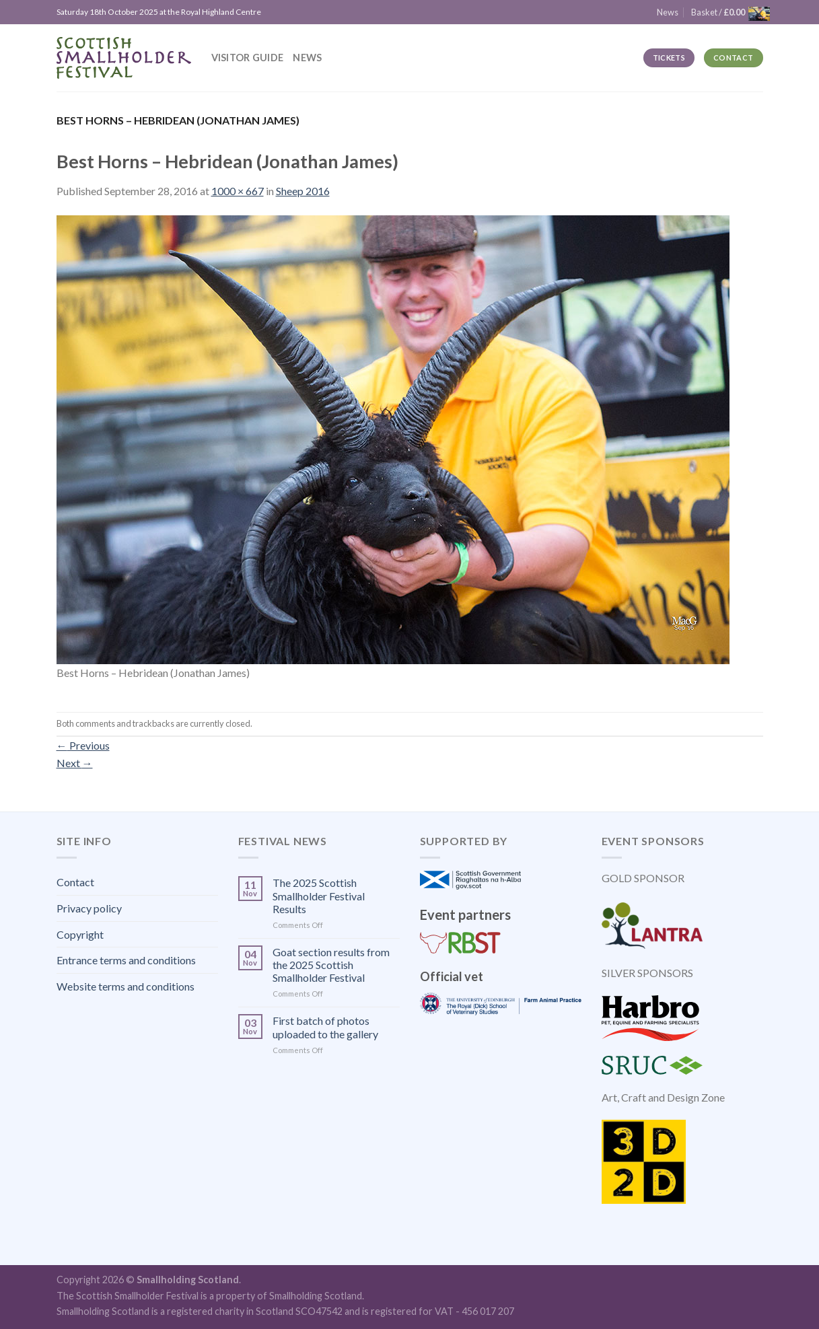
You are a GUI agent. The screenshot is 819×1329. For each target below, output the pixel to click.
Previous (83, 745)
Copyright (80, 934)
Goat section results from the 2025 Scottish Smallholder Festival (331, 964)
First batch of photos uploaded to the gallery (325, 1027)
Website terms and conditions (125, 986)
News (307, 57)
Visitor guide (247, 57)
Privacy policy (89, 908)
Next (75, 762)
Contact (75, 881)
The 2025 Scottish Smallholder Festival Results (319, 895)
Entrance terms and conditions (126, 960)
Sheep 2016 (303, 190)
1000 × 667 (237, 190)
